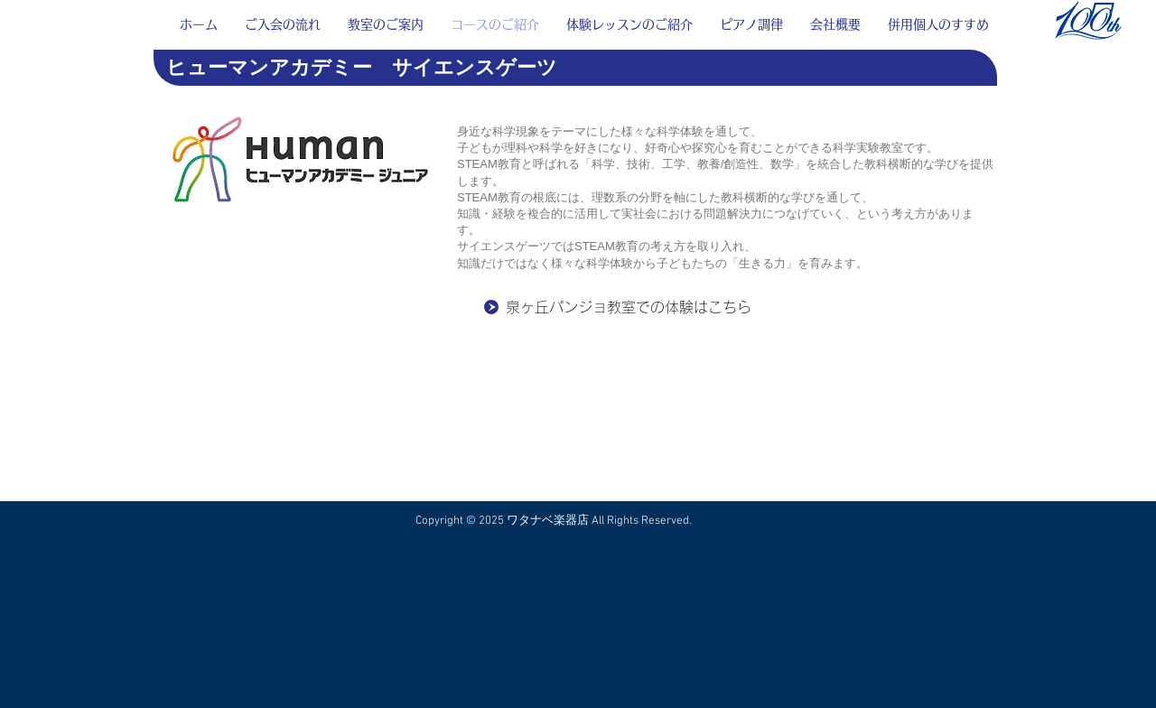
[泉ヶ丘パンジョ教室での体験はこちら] (642, 306)
